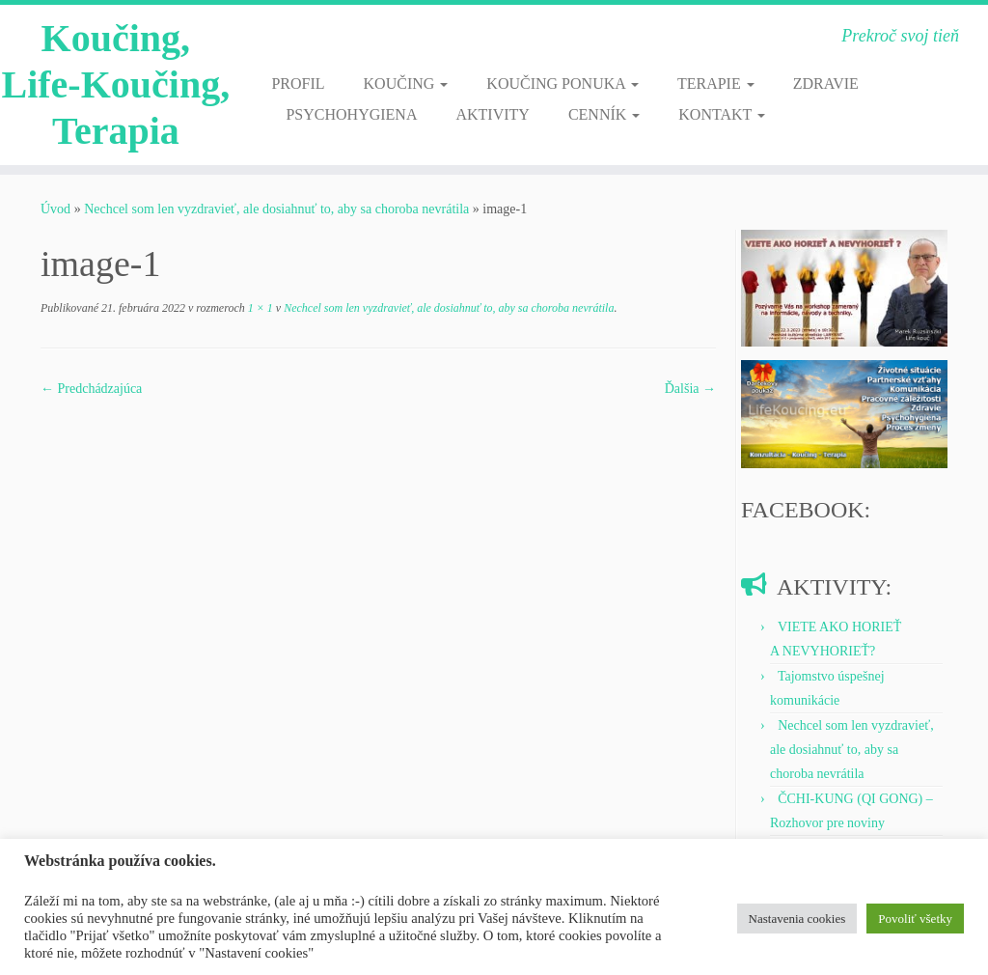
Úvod (55, 209)
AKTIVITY (492, 114)
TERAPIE (716, 83)
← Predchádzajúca (91, 388)
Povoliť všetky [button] (915, 918)
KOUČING (406, 83)
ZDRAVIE (826, 83)
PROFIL (297, 83)
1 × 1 (259, 308)
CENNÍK (604, 114)
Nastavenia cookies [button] (797, 918)
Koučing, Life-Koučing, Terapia (115, 84)
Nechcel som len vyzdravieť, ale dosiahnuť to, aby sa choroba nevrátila (276, 209)
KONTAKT (721, 114)
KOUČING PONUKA (562, 83)
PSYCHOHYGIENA (351, 114)
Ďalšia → (690, 388)
